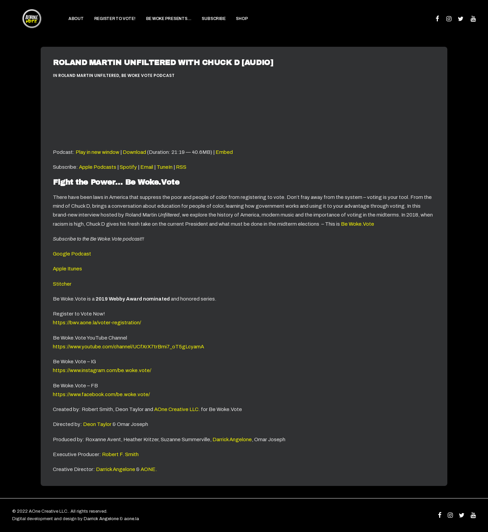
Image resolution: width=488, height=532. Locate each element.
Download (134, 152)
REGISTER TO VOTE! (104, 23)
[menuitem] (65, 24)
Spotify (128, 167)
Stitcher (62, 284)
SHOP (232, 23)
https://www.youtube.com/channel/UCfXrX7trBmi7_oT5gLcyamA (128, 346)
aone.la (131, 518)
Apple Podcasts (97, 167)
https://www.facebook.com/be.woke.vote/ (101, 394)
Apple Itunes (67, 268)
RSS (181, 167)
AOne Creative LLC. (177, 409)
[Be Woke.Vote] (26, 23)
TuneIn (164, 167)
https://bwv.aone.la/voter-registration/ (97, 322)
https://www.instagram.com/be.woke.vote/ (102, 370)
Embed (224, 152)
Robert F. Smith (120, 454)
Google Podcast (72, 254)
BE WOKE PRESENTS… (158, 23)
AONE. (149, 469)
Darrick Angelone (232, 439)
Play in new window (97, 152)
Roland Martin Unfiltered (88, 75)
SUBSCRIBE (203, 23)
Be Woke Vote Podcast (148, 75)
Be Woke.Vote (357, 224)
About (65, 23)
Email (146, 167)
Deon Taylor (97, 424)
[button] (437, 24)
